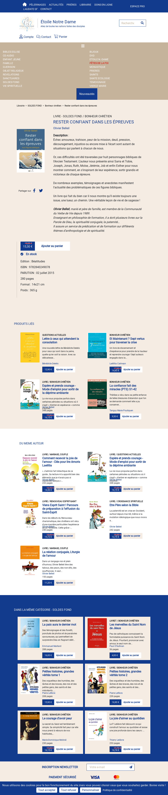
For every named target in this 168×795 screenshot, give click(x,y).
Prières (71, 4)
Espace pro (137, 6)
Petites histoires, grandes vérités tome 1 (58, 673)
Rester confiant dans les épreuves (81, 105)
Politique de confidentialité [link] (117, 790)
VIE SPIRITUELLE (12, 85)
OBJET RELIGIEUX (13, 70)
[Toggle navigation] (84, 46)
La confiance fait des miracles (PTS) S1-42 (123, 387)
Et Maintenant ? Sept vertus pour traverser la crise (127, 340)
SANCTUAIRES (11, 78)
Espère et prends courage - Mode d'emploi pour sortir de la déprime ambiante (60, 389)
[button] (19, 151)
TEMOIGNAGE (98, 82)
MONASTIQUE (97, 66)
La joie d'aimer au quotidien (127, 718)
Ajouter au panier (52, 246)
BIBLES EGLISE (11, 51)
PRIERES (94, 70)
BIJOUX (94, 51)
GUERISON (9, 66)
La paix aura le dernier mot (59, 624)
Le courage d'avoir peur (57, 718)
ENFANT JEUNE (12, 59)
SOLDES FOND (11, 82)
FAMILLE (8, 63)
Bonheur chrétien (53, 105)
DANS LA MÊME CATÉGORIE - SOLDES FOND (43, 609)
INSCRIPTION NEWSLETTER (60, 767)
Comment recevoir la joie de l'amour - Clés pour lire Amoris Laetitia (61, 462)
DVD (92, 55)
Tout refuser (68, 790)
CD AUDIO (8, 55)
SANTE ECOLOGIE (100, 78)
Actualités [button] (56, 4)
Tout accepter (46, 790)
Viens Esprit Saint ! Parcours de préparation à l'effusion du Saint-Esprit (61, 508)
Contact (46, 9)
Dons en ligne (103, 4)
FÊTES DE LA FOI (99, 63)
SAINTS (94, 74)
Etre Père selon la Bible (124, 505)
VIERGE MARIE (98, 85)
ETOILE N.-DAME (99, 59)
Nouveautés (86, 94)
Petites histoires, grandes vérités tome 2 (125, 673)
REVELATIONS (11, 74)
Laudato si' (30, 9)
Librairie (85, 4)
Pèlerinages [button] (37, 4)
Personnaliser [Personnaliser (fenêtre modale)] (90, 790)
